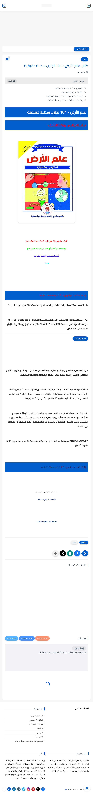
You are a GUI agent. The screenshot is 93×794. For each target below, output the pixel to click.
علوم (84, 59)
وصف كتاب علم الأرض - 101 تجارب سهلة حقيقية (65, 96)
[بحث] (4, 6)
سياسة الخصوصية (36, 724)
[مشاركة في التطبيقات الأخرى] (55, 553)
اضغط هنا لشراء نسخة (47, 499)
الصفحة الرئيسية (36, 716)
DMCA (40, 728)
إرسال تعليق (79, 648)
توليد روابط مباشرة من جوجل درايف (29, 741)
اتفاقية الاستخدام (36, 720)
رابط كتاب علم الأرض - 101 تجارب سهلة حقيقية (65, 100)
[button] (77, 553)
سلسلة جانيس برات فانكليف (72, 92)
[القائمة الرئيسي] (89, 6)
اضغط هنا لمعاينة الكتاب (46, 522)
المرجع (67, 789)
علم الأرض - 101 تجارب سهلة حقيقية (69, 88)
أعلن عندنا (39, 737)
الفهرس (40, 733)
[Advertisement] (46, 29)
